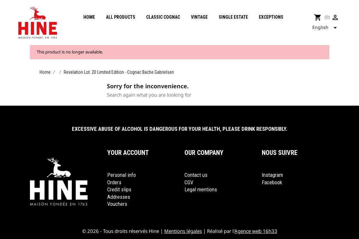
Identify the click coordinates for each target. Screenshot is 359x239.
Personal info (121, 175)
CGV (188, 182)
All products (120, 17)
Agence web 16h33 (255, 231)
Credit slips (119, 189)
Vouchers (117, 204)
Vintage (199, 17)
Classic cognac (163, 17)
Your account (128, 153)
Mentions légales (183, 231)
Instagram (272, 175)
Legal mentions (200, 189)
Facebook (272, 182)
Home (89, 17)
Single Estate (233, 17)
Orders (114, 182)
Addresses (118, 197)
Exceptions (271, 17)
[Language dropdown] (326, 28)
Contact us (195, 175)
